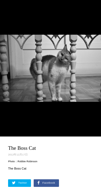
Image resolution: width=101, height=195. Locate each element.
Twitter (19, 183)
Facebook (46, 183)
